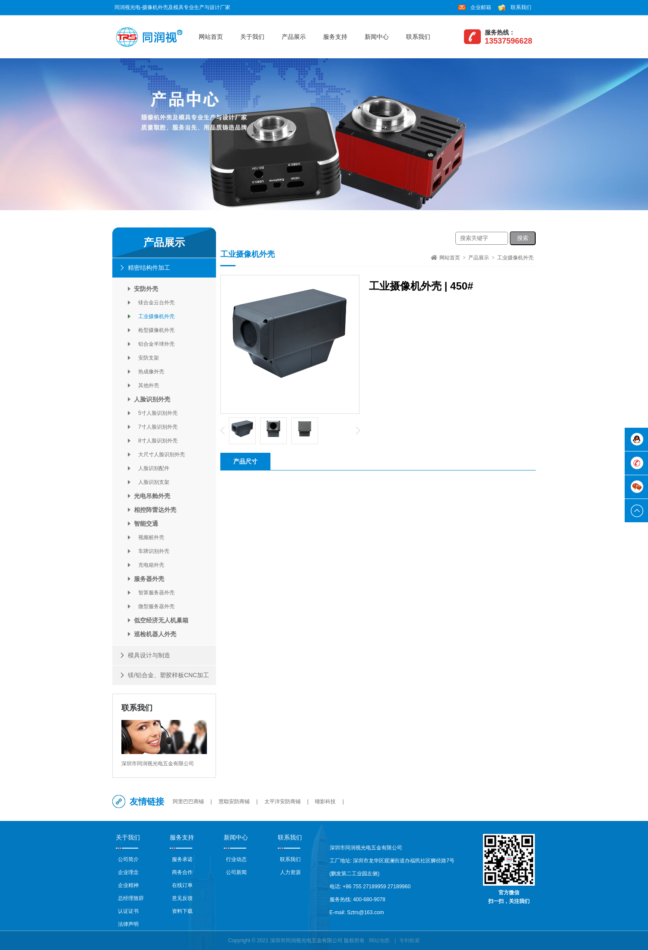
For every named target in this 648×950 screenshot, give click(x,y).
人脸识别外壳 (152, 399)
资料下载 (182, 911)
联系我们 (521, 7)
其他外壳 (146, 385)
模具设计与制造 (149, 655)
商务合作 (182, 872)
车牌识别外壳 (151, 551)
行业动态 (236, 859)
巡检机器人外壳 (155, 634)
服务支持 (335, 36)
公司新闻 (236, 872)
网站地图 (379, 940)
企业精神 (128, 885)
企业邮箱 (480, 7)
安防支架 (146, 358)
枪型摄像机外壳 (154, 330)
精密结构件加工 (149, 267)
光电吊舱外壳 (152, 495)
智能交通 (146, 523)
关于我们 (252, 36)
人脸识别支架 (151, 482)
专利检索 (409, 940)
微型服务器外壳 (154, 606)
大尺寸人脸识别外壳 (159, 454)
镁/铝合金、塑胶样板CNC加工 (168, 675)
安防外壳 (146, 288)
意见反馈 (182, 898)
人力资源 (290, 872)
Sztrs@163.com (365, 912)
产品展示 (294, 36)
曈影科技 (325, 802)
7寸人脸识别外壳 (156, 427)
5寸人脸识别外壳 (156, 413)
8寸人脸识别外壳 (156, 441)
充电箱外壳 (149, 565)
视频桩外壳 (149, 537)
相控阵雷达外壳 (155, 509)
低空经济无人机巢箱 (161, 620)
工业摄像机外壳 (154, 316)
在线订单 (182, 885)
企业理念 (128, 872)
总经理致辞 (131, 898)
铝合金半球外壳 (154, 344)
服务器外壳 (149, 578)
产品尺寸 (245, 461)
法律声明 (128, 924)
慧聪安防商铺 (234, 802)
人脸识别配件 (151, 468)
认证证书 (128, 911)
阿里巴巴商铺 (188, 802)
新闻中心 (377, 36)
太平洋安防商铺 (282, 802)
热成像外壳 (149, 372)
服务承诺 (182, 859)
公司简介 (128, 859)
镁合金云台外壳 (154, 303)
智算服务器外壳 (154, 593)
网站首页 (211, 36)
